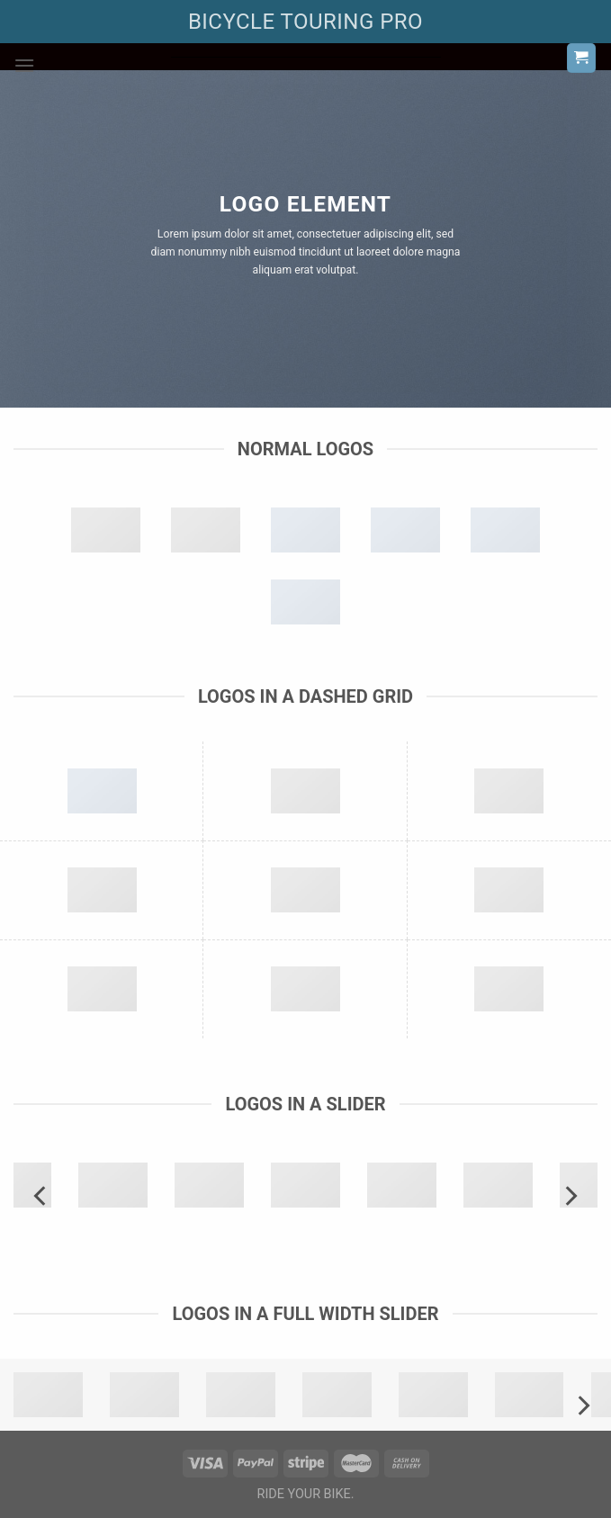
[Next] (569, 1195)
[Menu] (24, 65)
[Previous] (41, 1195)
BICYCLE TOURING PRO (305, 21)
